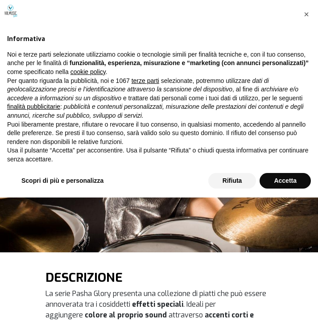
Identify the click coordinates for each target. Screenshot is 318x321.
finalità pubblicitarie (33, 230)
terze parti (145, 203)
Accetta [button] (285, 303)
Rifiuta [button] (232, 303)
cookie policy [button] (88, 195)
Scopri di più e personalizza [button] (62, 303)
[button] (306, 138)
